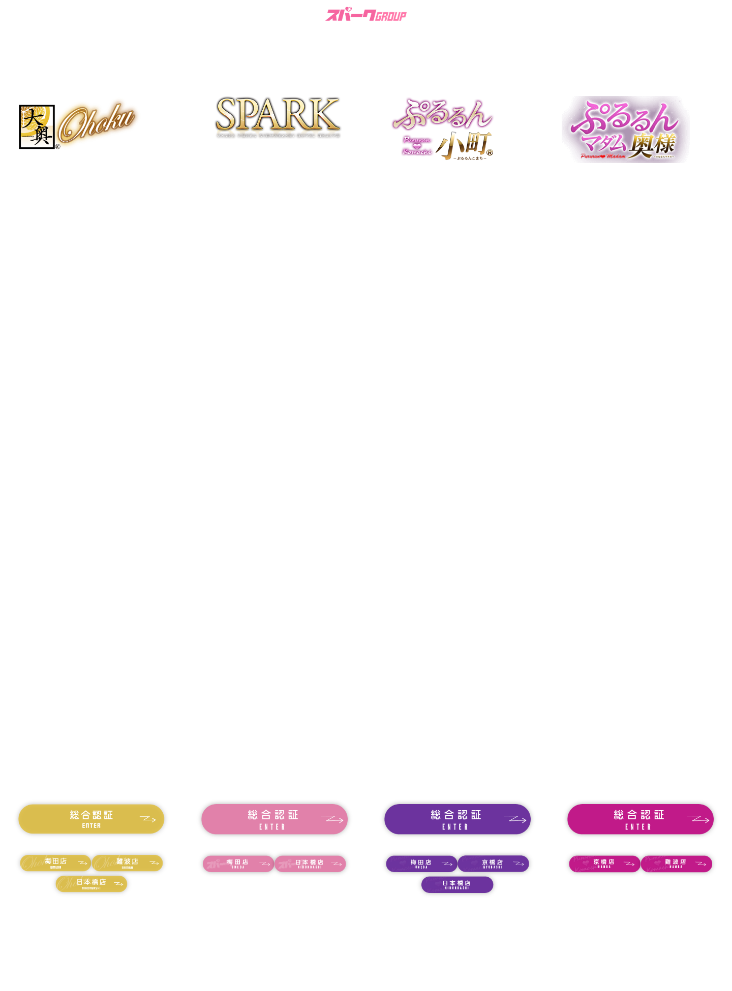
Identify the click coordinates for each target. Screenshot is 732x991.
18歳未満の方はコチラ (91, 844)
